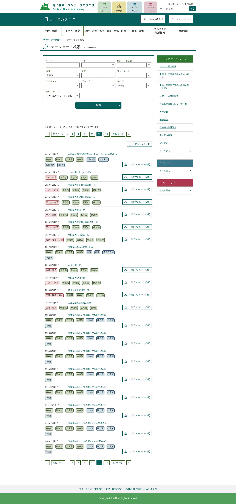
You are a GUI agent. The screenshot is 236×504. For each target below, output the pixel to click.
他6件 (61, 165)
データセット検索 (152, 19)
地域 (48, 71)
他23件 (96, 202)
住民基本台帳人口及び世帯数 (173, 104)
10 (85, 134)
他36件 (100, 240)
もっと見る (165, 151)
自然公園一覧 (74, 265)
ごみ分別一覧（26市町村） (81, 172)
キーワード (51, 61)
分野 (83, 61)
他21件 (100, 295)
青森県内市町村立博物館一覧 (82, 197)
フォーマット (123, 71)
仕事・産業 (138, 30)
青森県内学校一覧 (76, 277)
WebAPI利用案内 (134, 489)
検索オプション (53, 91)
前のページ (58, 134)
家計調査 (164, 143)
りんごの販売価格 (168, 66)
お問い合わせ (118, 489)
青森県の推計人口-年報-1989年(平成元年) (87, 423)
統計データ (119, 9)
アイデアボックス (150, 9)
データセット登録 (180, 19)
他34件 (96, 190)
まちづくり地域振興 (160, 31)
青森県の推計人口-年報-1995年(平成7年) (87, 315)
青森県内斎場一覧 (76, 210)
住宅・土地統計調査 (169, 96)
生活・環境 (51, 30)
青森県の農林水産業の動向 (80, 247)
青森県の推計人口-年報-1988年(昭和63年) (87, 441)
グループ (85, 81)
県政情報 (183, 30)
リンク (107, 489)
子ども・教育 (72, 30)
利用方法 (189, 4)
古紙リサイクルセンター (79, 302)
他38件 (94, 177)
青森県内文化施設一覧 (78, 235)
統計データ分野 (124, 61)
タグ (83, 71)
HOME (46, 39)
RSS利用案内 (150, 489)
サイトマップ (85, 489)
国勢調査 (164, 119)
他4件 (93, 308)
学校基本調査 (166, 135)
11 (92, 134)
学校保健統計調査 (168, 127)
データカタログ (104, 9)
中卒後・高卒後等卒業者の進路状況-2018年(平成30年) (94, 154)
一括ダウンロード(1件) (139, 177)
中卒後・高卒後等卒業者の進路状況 (174, 76)
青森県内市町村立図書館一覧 (82, 185)
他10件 (49, 258)
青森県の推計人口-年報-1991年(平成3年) (87, 387)
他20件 (94, 270)
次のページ (118, 134)
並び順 (120, 81)
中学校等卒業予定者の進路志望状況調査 (174, 87)
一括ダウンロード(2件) (139, 164)
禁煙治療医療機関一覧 (78, 290)
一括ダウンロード (141, 144)
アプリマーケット (134, 9)
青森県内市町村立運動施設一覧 (83, 222)
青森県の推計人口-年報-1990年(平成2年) (87, 405)
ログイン (175, 4)
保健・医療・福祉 (94, 30)
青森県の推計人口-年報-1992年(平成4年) (87, 369)
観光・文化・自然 (116, 30)
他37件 (80, 159)
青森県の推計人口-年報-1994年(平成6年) (87, 333)
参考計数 (164, 112)
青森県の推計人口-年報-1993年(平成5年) (87, 351)
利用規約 (98, 489)
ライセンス (51, 81)
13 (106, 134)
